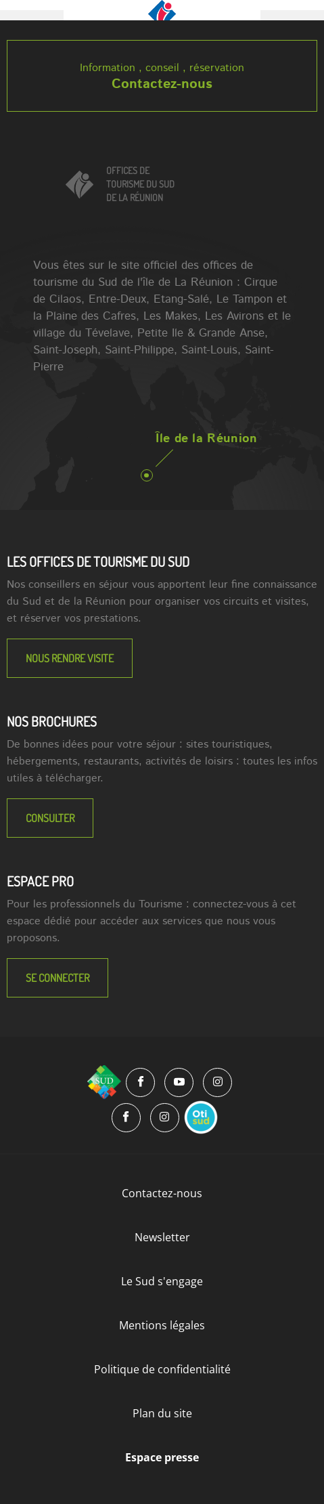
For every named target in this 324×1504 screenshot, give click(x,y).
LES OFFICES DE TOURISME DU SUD (98, 561)
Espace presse (162, 1457)
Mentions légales (162, 1325)
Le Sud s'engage (162, 1281)
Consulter (50, 818)
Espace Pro (40, 881)
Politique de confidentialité (162, 1369)
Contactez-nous (162, 84)
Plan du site (162, 1413)
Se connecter (57, 978)
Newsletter (162, 1237)
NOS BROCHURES (52, 721)
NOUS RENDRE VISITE (70, 658)
